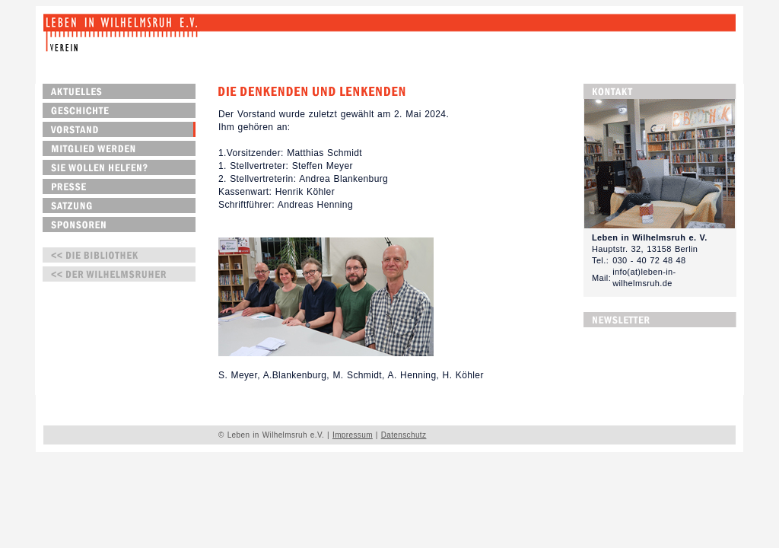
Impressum (352, 435)
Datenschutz (404, 435)
